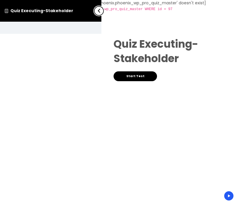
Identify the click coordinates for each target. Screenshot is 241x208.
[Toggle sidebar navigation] (97, 11)
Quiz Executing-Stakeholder (41, 11)
